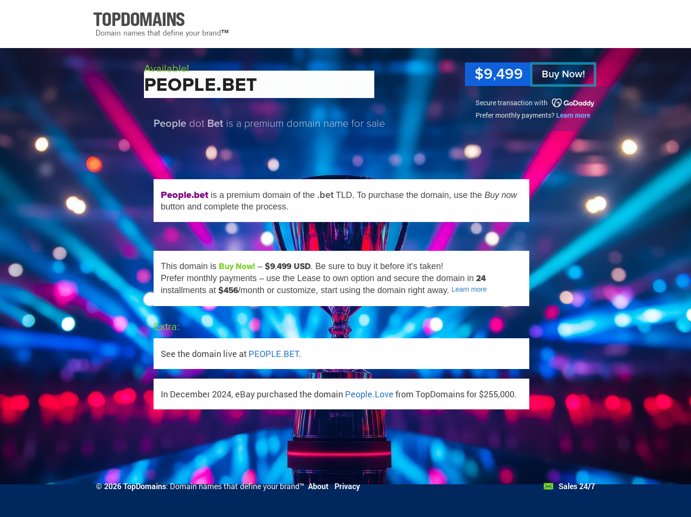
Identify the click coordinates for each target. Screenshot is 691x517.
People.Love (369, 394)
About (318, 486)
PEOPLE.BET (274, 353)
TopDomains (144, 486)
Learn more (573, 115)
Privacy (347, 486)
